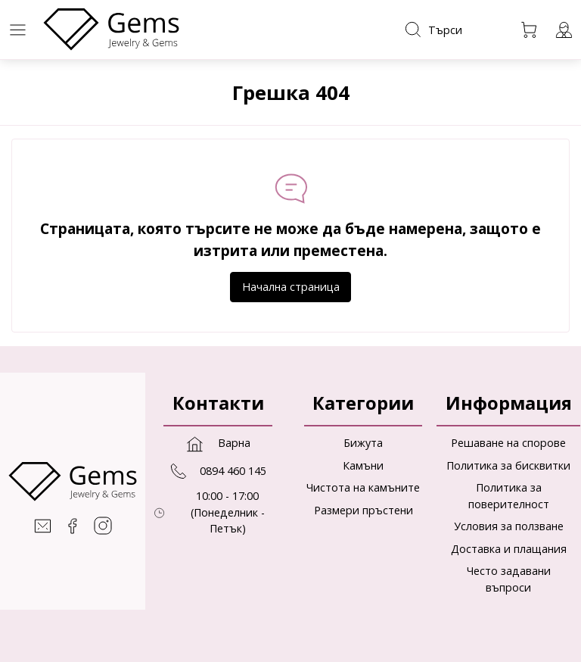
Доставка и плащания (509, 549)
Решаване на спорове (508, 443)
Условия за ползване (509, 526)
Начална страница (291, 286)
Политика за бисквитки (508, 465)
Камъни (363, 465)
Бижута (363, 443)
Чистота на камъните (363, 487)
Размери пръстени (363, 510)
